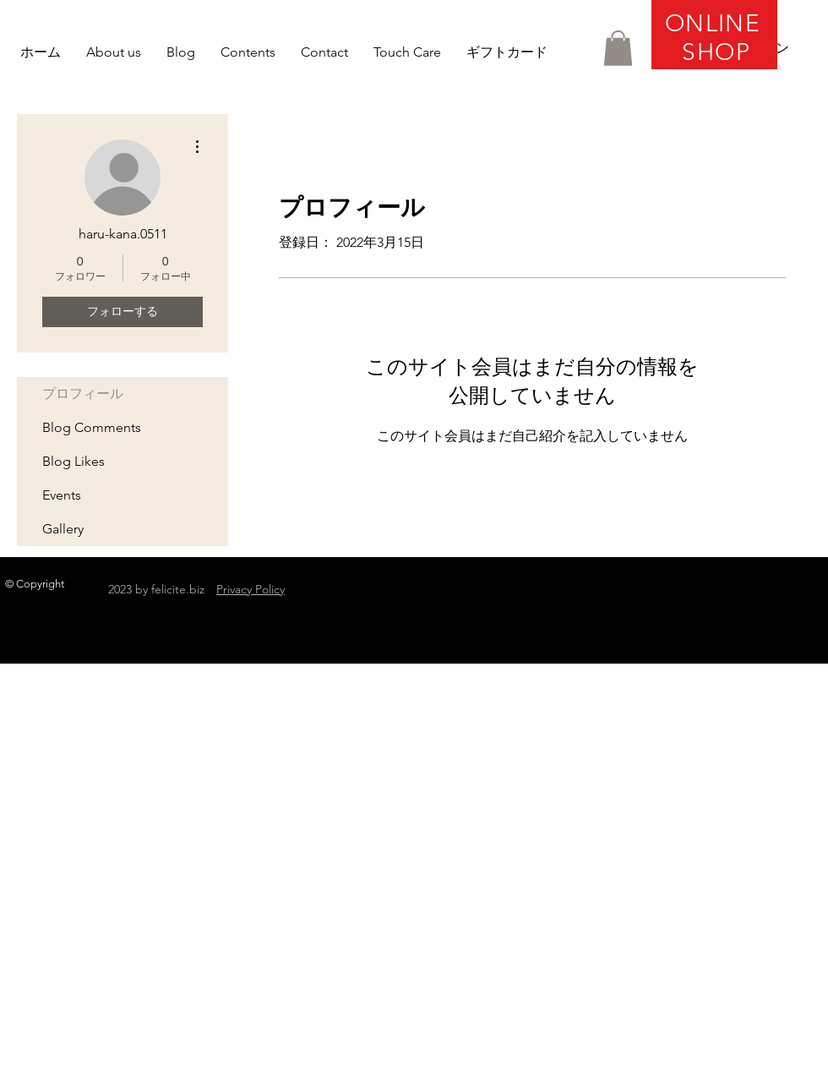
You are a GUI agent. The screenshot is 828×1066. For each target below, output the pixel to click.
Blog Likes (73, 461)
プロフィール (82, 393)
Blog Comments (91, 427)
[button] (618, 48)
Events (61, 495)
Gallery (63, 529)
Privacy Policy (250, 589)
